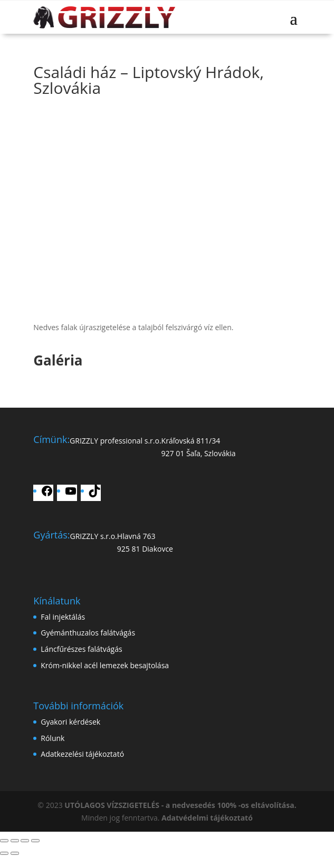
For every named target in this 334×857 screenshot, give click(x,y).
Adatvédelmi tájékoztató (207, 818)
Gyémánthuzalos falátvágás (88, 633)
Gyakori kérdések (70, 722)
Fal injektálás (63, 617)
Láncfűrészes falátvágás (81, 649)
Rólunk (52, 738)
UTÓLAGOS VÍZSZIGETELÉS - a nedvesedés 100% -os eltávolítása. (180, 805)
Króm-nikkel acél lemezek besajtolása (105, 665)
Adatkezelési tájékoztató (82, 754)
